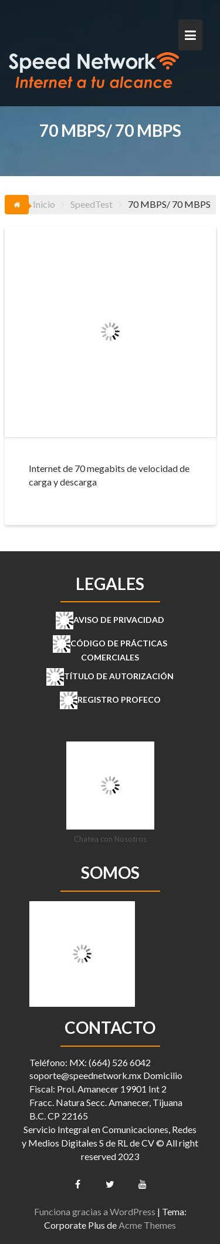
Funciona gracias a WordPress (94, 1211)
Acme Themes (147, 1224)
